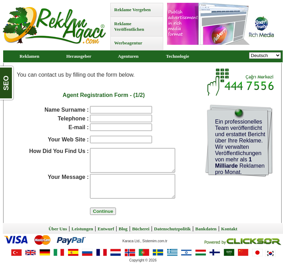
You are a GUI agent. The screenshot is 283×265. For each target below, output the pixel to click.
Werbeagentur (128, 43)
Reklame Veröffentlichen (129, 26)
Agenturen (128, 56)
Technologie (177, 56)
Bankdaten (206, 228)
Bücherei (141, 228)
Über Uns (57, 228)
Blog (123, 228)
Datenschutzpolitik (172, 228)
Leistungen (82, 228)
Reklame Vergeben (132, 9)
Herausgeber (78, 56)
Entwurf (106, 228)
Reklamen (29, 56)
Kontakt (229, 228)
